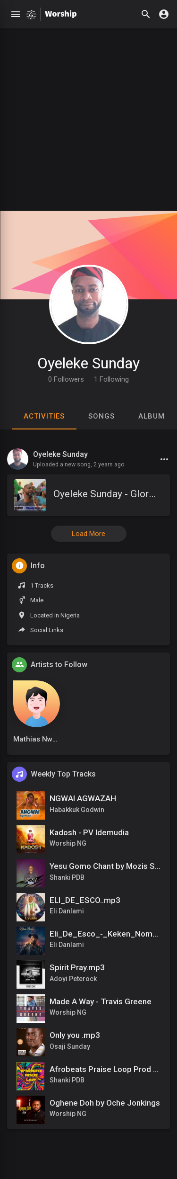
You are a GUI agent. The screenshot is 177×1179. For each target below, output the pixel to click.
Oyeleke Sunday (88, 363)
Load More (88, 533)
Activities (44, 416)
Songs (101, 416)
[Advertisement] (88, 117)
